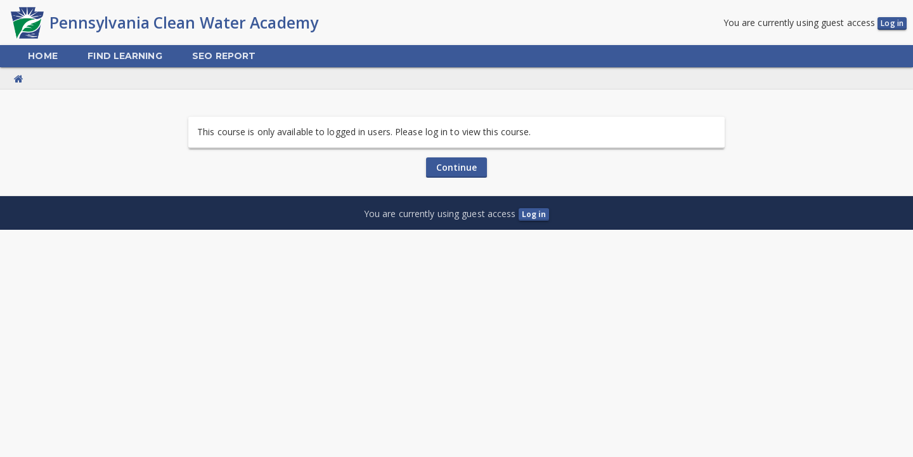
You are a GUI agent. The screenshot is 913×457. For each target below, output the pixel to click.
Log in (892, 23)
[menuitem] (42, 56)
